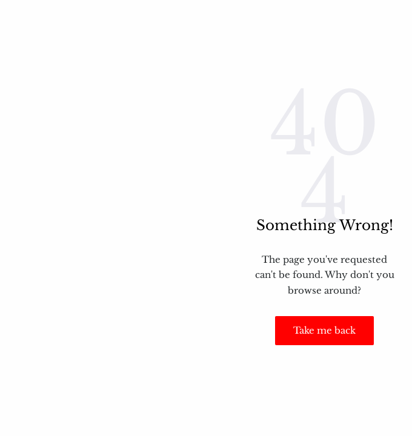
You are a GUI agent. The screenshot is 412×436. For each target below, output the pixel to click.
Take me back (324, 330)
